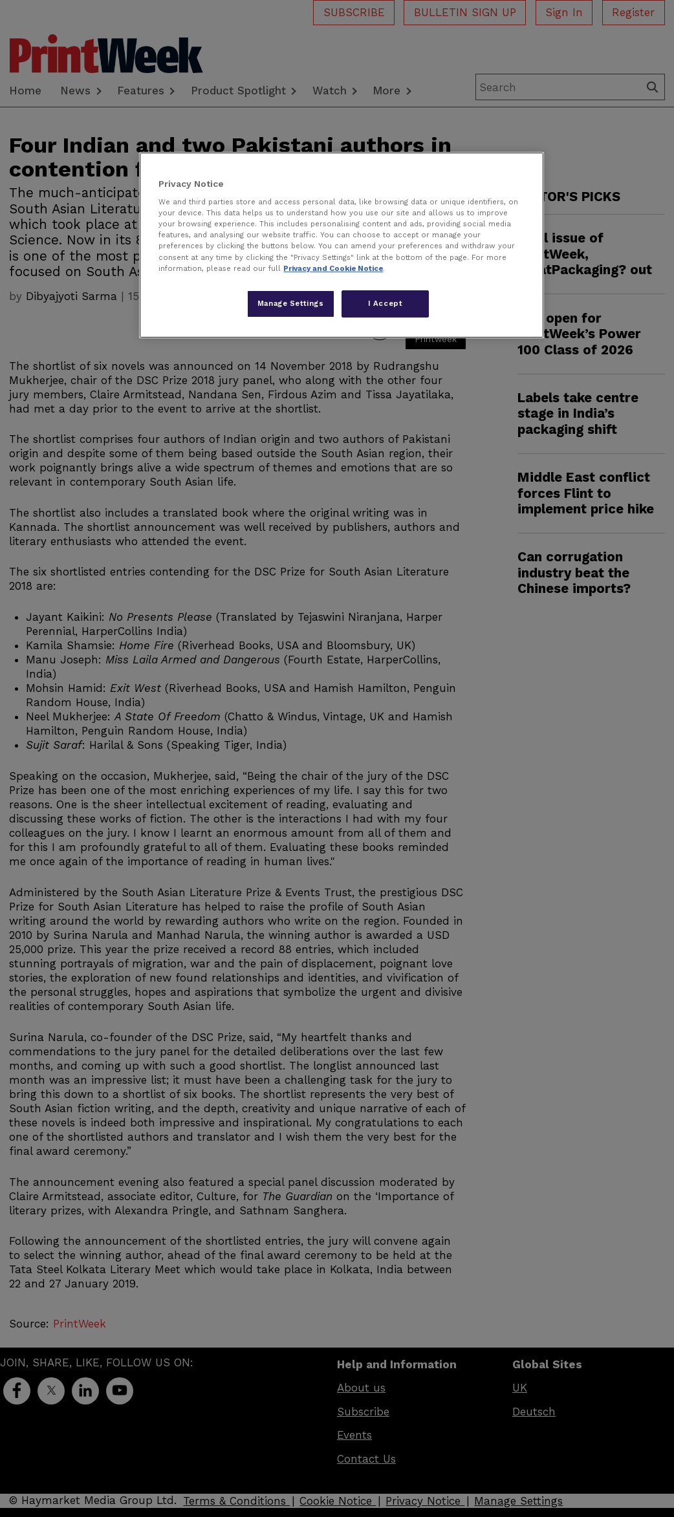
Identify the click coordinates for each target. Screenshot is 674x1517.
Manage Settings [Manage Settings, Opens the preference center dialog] (290, 303)
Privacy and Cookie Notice (333, 268)
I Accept (385, 303)
